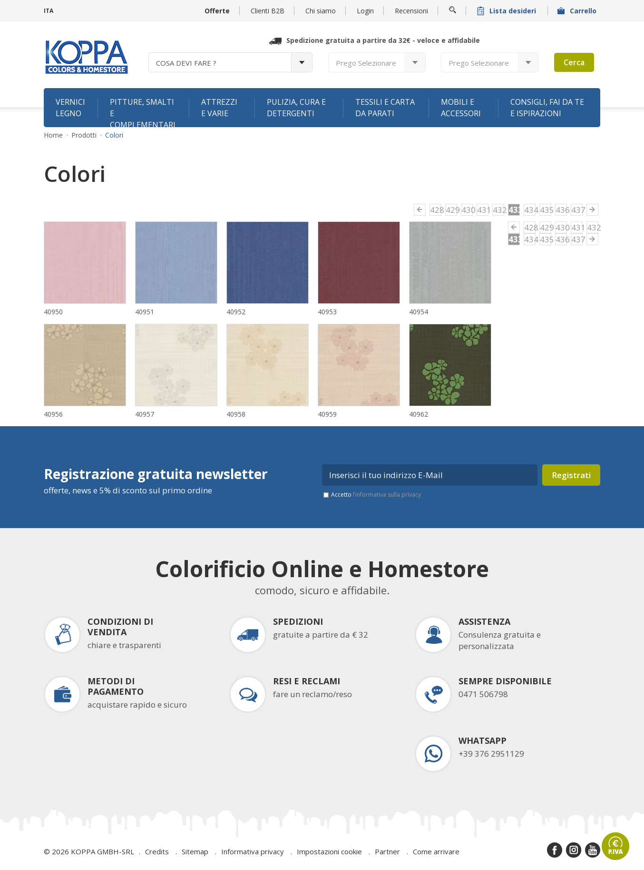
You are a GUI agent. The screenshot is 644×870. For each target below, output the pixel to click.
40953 (327, 311)
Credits (157, 851)
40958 (235, 414)
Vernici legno (70, 108)
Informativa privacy (252, 851)
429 (451, 209)
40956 (53, 414)
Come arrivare (436, 851)
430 (467, 209)
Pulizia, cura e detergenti (296, 108)
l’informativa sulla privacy (387, 494)
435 (545, 209)
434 (530, 209)
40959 (327, 414)
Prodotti (84, 135)
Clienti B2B (267, 10)
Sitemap (195, 851)
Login (365, 10)
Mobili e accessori (461, 108)
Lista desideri (507, 10)
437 (577, 209)
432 (498, 209)
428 (435, 209)
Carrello (577, 10)
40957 (144, 414)
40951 (144, 311)
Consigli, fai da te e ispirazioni (547, 108)
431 (482, 209)
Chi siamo (320, 10)
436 (561, 209)
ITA (48, 11)
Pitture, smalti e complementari (143, 112)
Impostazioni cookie (329, 851)
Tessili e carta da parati (385, 108)
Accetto (376, 494)
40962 (418, 414)
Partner (387, 851)
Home (53, 135)
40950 (53, 311)
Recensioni (411, 10)
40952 (235, 311)
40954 (418, 311)
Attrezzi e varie (219, 108)
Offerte (217, 10)
